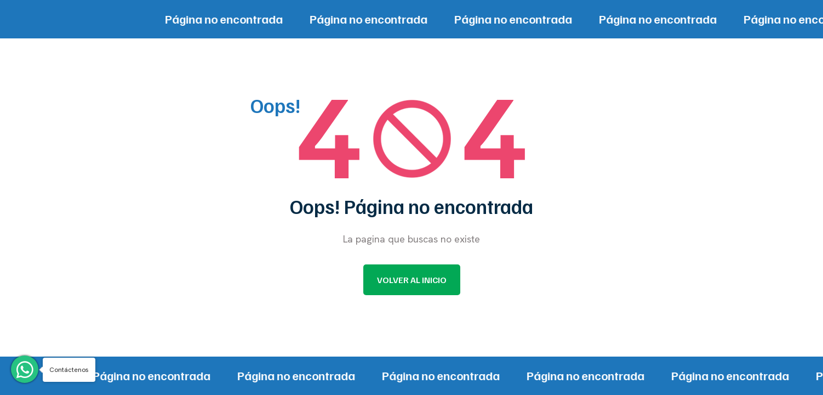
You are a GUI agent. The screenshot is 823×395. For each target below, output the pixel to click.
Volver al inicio (412, 279)
